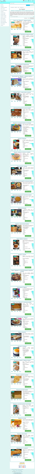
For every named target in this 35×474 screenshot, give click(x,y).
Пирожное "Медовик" (22, 138)
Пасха (31, 5)
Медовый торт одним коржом (22, 389)
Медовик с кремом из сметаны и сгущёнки (22, 152)
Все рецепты (28, 5)
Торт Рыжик (23, 10)
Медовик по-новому (22, 418)
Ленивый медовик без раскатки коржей (22, 50)
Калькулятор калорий (14, 469)
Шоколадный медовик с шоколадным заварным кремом (22, 34)
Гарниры (2, 11)
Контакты (14, 470)
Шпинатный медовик (22, 208)
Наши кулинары (20, 470)
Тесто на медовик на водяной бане (22, 64)
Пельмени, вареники (4, 7)
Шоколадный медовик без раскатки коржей (22, 108)
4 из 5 (23, 463)
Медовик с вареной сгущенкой (22, 374)
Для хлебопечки (3, 19)
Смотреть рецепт (28, 31)
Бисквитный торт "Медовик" (22, 317)
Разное (2, 25)
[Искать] (33, 3)
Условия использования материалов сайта (17, 473)
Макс (19, 471)
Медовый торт (12, 10)
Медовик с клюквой (22, 254)
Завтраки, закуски (3, 15)
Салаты (2, 4)
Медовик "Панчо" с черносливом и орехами (22, 92)
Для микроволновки (4, 22)
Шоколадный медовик (18, 10)
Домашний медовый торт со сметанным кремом (22, 194)
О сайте (17, 470)
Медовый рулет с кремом (22, 166)
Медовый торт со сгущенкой (22, 448)
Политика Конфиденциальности (17, 472)
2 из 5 (21, 463)
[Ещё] (33, 5)
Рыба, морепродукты (4, 10)
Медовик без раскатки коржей (29, 10)
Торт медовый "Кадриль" (22, 287)
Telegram (21, 471)
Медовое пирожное (22, 332)
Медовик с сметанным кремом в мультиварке (22, 404)
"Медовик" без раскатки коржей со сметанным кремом (22, 181)
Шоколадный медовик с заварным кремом (22, 360)
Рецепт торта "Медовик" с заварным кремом (22, 20)
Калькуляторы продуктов (20, 469)
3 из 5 (22, 463)
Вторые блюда (3, 14)
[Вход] (33, 1)
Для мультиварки (3, 21)
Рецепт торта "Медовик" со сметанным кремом (22, 302)
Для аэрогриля (3, 18)
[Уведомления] (25, 1)
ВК (16, 471)
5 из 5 (24, 463)
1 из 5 (20, 463)
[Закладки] (30, 0)
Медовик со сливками (22, 346)
